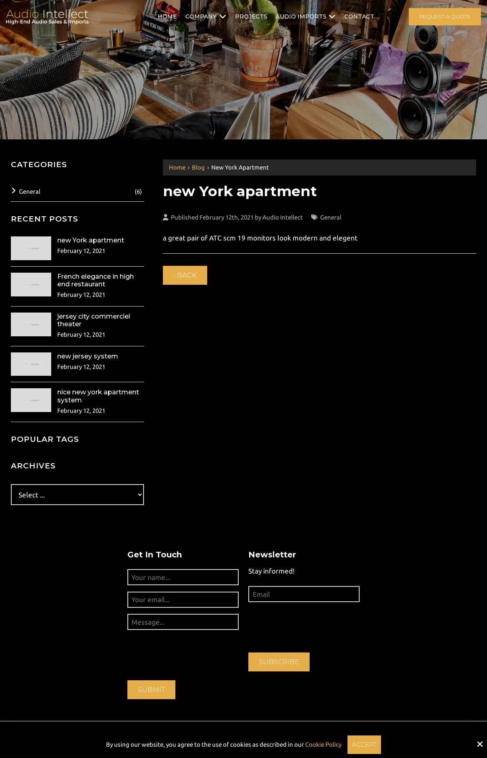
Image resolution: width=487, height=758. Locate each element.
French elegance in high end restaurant (95, 280)
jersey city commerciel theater (93, 320)
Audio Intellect (282, 217)
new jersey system (87, 356)
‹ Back (185, 275)
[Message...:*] (183, 622)
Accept (364, 744)
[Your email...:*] (183, 600)
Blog (198, 167)
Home (177, 167)
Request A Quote (444, 16)
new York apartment (90, 240)
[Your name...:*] (183, 577)
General (330, 217)
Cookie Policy (323, 744)
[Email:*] (304, 594)
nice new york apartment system (98, 396)
